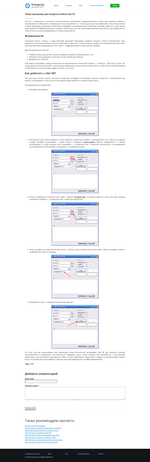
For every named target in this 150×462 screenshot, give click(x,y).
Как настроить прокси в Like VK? (38, 433)
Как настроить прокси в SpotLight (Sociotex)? (43, 428)
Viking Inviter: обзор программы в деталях (42, 435)
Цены (56, 5)
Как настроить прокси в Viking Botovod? (41, 442)
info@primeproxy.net (32, 454)
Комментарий (32, 386)
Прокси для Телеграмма (35, 426)
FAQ (80, 5)
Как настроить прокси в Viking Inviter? (40, 437)
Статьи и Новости (97, 5)
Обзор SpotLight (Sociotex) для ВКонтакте (42, 430)
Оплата (100, 454)
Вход (115, 6)
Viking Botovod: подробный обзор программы (44, 440)
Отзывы (68, 5)
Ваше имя (29, 379)
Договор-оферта (83, 454)
